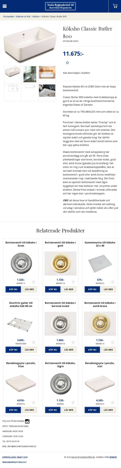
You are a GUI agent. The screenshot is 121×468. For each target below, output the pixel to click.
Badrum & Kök (23, 16)
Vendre (113, 457)
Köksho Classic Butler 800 (54, 16)
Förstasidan (8, 16)
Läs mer (29, 289)
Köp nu (13, 289)
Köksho (36, 16)
